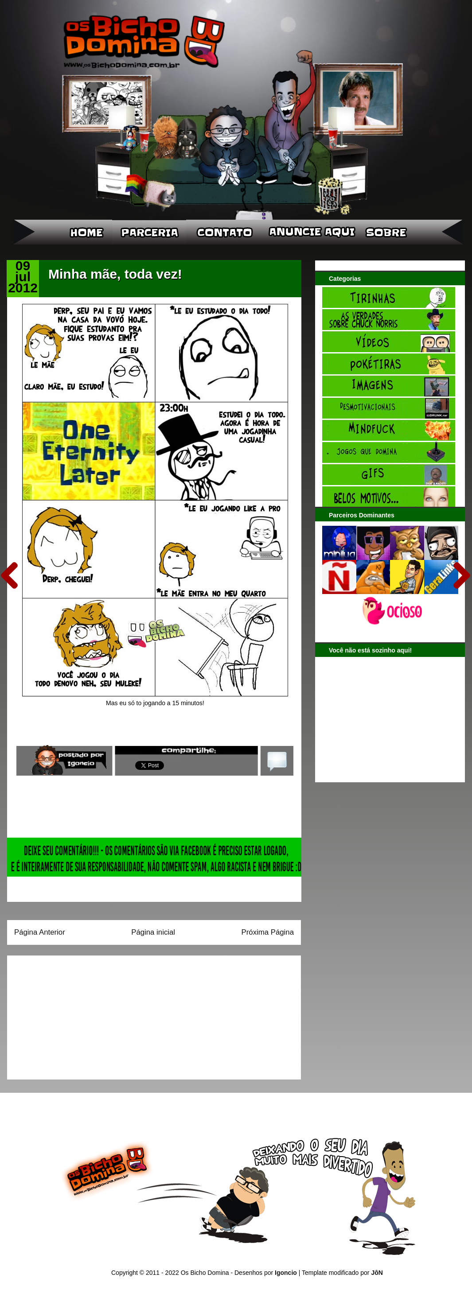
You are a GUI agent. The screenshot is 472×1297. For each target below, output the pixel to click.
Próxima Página (268, 932)
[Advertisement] (69, 1014)
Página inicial (153, 932)
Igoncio (286, 1272)
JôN (376, 1272)
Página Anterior (39, 932)
